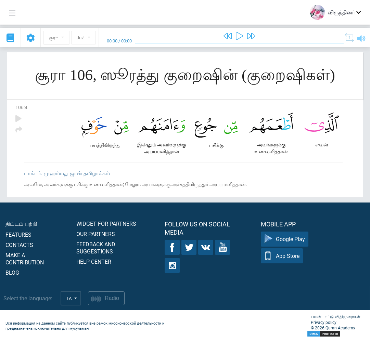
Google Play (284, 239)
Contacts (19, 244)
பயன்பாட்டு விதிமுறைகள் (335, 316)
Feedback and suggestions (95, 247)
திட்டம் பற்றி (21, 223)
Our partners (95, 233)
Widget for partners (106, 223)
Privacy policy (323, 322)
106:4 (21, 107)
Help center (93, 261)
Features (18, 234)
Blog (12, 272)
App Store (281, 256)
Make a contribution (24, 258)
